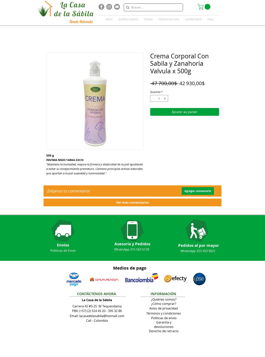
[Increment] (165, 98)
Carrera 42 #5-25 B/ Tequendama (97, 306)
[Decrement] (153, 98)
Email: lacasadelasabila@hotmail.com (97, 316)
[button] (205, 7)
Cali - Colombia (97, 320)
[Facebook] (101, 7)
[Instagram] (109, 7)
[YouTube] (117, 7)
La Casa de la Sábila (97, 300)
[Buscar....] (153, 7)
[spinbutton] (159, 98)
